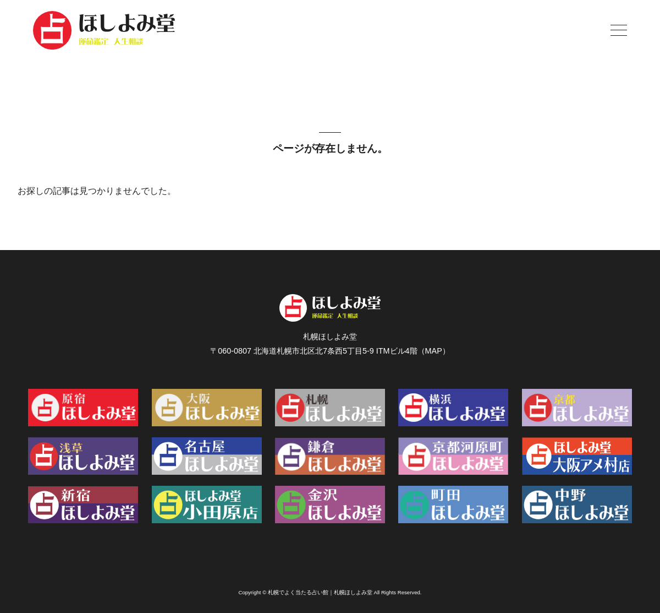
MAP (433, 350)
